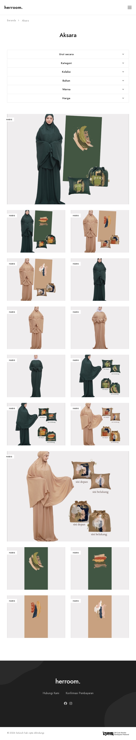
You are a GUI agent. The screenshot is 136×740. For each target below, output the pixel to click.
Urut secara (66, 54)
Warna (66, 89)
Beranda (11, 20)
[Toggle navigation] (130, 7)
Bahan (66, 80)
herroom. (13, 7)
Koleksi (66, 72)
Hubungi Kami (51, 693)
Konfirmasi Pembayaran (80, 693)
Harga (66, 98)
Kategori (66, 63)
